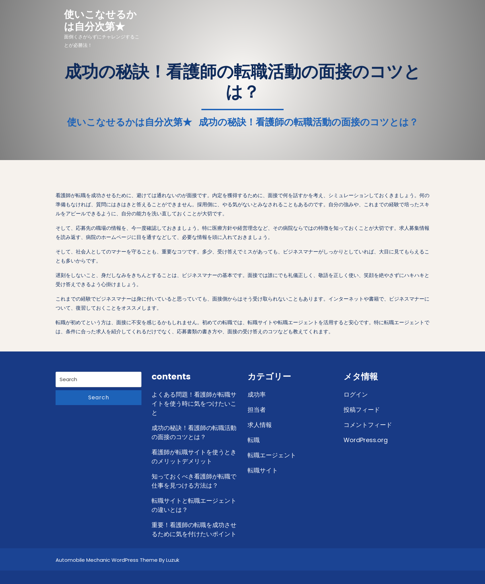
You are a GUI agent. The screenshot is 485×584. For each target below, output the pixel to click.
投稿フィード (362, 409)
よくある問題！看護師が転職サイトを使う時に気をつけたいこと (194, 403)
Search (98, 397)
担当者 (257, 409)
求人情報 (260, 425)
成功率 (257, 394)
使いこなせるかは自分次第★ (100, 20)
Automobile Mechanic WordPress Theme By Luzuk (117, 559)
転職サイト (263, 470)
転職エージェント (272, 455)
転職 (254, 440)
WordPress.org (366, 440)
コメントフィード (368, 425)
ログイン (356, 394)
